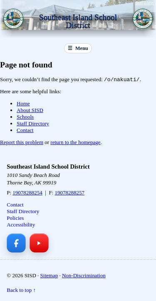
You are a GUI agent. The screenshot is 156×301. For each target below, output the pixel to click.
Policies (15, 219)
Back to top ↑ (21, 291)
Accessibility (21, 225)
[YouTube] (39, 244)
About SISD (30, 111)
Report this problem (21, 143)
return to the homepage (75, 143)
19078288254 (27, 193)
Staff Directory (33, 124)
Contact (25, 131)
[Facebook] (16, 244)
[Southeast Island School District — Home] (14, 20)
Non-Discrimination (84, 276)
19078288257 (70, 193)
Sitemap (49, 276)
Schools (25, 117)
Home (23, 104)
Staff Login (145, 3)
